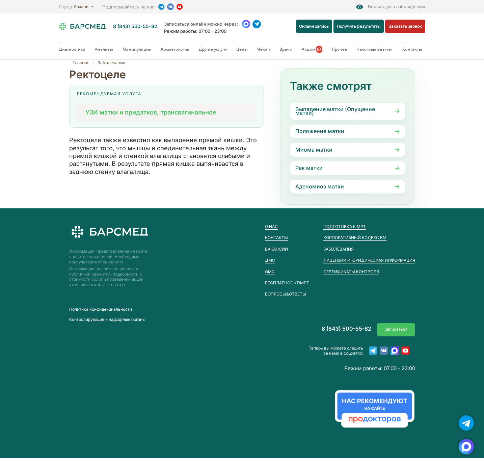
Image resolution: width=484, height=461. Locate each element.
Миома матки (313, 149)
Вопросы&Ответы (285, 294)
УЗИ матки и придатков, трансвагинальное (150, 112)
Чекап (263, 49)
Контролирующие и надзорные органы (107, 319)
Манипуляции (137, 49)
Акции (312, 49)
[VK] (170, 6)
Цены (242, 49)
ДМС (270, 260)
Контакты (412, 49)
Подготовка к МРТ (344, 226)
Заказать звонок (405, 26)
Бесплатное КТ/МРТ (287, 282)
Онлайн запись (314, 26)
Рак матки (309, 167)
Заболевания (338, 249)
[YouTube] (180, 7)
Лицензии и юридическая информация (369, 260)
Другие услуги (213, 49)
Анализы (104, 49)
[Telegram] (161, 7)
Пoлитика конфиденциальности (100, 309)
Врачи (285, 49)
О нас (271, 226)
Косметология (175, 49)
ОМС (270, 271)
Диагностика (72, 49)
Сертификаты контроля (351, 271)
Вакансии (276, 249)
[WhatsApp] (246, 24)
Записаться (396, 328)
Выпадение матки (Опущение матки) (335, 111)
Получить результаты (358, 26)
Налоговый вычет (374, 49)
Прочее (339, 49)
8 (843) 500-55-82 (135, 26)
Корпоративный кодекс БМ (354, 237)
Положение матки (319, 131)
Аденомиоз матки (319, 186)
